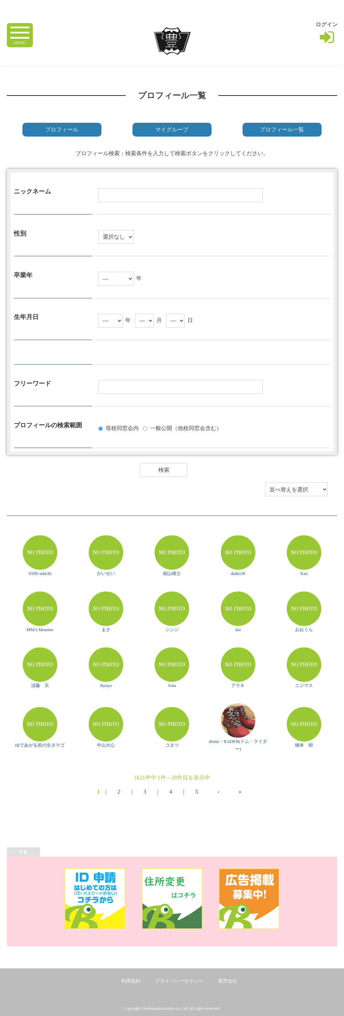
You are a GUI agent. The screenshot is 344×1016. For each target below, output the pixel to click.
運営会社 (227, 981)
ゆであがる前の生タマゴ (40, 745)
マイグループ (171, 129)
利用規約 (130, 981)
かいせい (106, 573)
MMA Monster (39, 629)
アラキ (238, 685)
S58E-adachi (39, 573)
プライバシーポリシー (179, 981)
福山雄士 (172, 573)
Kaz (304, 573)
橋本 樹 (304, 745)
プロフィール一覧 (282, 129)
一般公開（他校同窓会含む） (186, 428)
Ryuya (105, 685)
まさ (105, 629)
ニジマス (304, 685)
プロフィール (61, 129)
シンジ (172, 629)
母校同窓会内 (122, 428)
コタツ (172, 745)
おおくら (304, 629)
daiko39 (238, 573)
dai (238, 629)
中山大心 (106, 745)
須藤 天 (40, 685)
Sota (172, 685)
